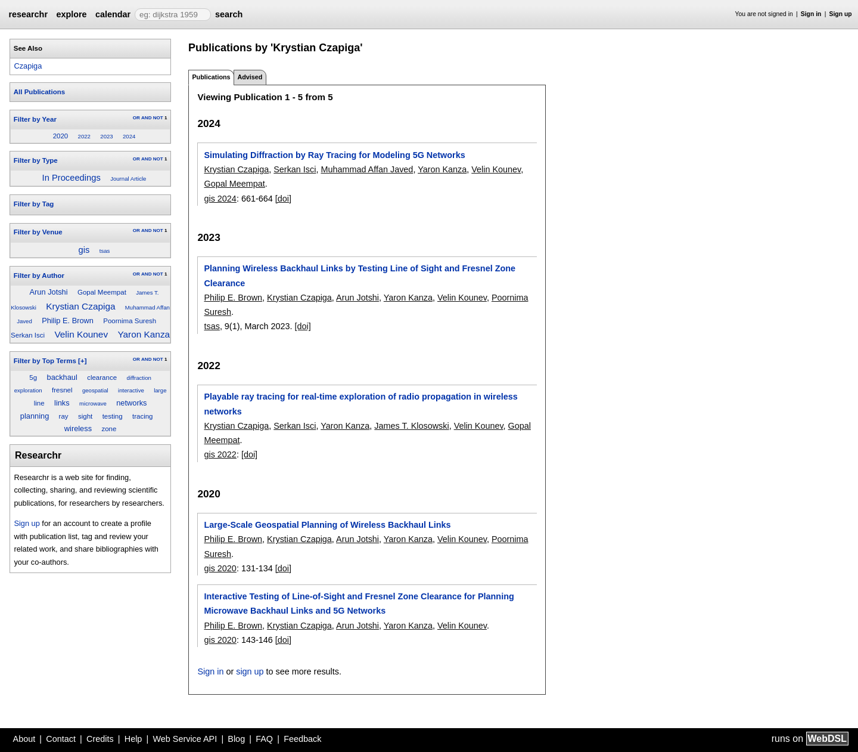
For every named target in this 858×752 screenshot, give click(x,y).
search (229, 14)
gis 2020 (220, 568)
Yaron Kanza (143, 334)
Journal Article (128, 178)
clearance (102, 377)
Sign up (840, 14)
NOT (158, 117)
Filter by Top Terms (45, 360)
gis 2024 (220, 198)
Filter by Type (36, 160)
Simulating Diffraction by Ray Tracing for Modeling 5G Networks (334, 155)
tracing (142, 416)
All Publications (39, 91)
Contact (61, 739)
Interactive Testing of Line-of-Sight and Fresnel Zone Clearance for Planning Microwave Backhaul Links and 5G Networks (359, 603)
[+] (82, 360)
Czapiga (28, 65)
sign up (249, 671)
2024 (129, 136)
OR (136, 117)
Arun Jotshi (49, 291)
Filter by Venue (38, 232)
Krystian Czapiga (80, 306)
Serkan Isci (28, 335)
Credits (100, 739)
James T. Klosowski (411, 426)
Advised (249, 77)
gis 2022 (220, 454)
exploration (28, 390)
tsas (105, 250)
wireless (78, 428)
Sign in (811, 14)
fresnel (62, 390)
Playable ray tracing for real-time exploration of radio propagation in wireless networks (360, 404)
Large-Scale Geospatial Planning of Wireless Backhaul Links (327, 525)
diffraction (138, 378)
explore (71, 14)
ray (64, 416)
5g (33, 377)
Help (133, 739)
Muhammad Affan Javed (367, 169)
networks (131, 402)
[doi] (283, 198)
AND (146, 117)
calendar (112, 14)
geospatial (95, 390)
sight (85, 416)
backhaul (62, 377)
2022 (84, 136)
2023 (106, 136)
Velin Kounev (81, 334)
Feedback (302, 739)
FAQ (264, 739)
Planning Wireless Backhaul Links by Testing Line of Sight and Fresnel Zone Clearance (359, 275)
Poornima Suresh (129, 320)
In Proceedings (71, 177)
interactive (131, 390)
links (62, 402)
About (24, 739)
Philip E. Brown (68, 320)
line (39, 403)
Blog (236, 739)
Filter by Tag (34, 204)
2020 (61, 136)
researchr (28, 14)
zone (108, 428)
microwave (93, 403)
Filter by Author (39, 275)
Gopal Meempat (101, 292)
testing (112, 416)
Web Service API (185, 739)
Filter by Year (35, 119)
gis (84, 250)
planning (34, 415)
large (160, 390)
